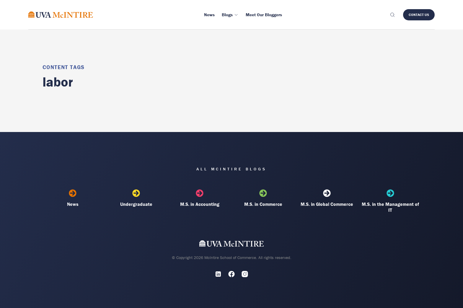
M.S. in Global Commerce (326, 198)
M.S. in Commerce (263, 198)
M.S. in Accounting (199, 198)
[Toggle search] (392, 14)
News (73, 198)
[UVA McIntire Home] (231, 245)
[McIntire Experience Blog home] (60, 15)
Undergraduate (136, 198)
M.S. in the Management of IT (390, 201)
